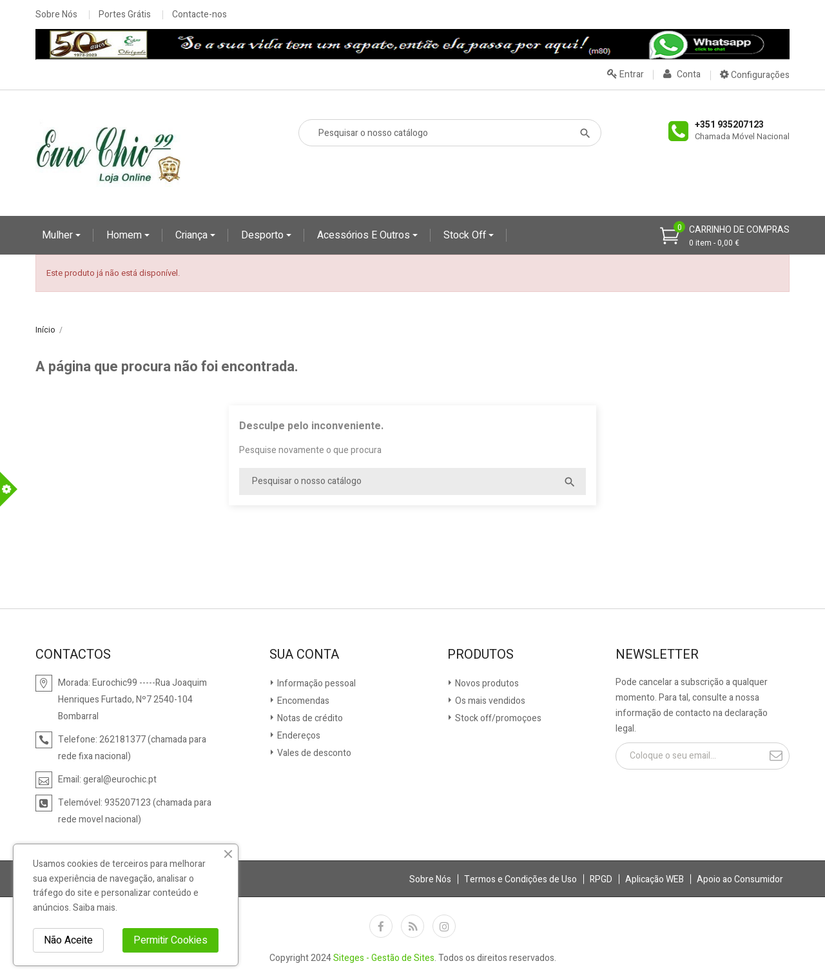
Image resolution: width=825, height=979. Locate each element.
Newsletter (657, 655)
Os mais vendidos (489, 701)
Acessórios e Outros (364, 235)
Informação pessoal (315, 683)
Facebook (381, 926)
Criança (192, 235)
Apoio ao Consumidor (740, 879)
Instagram (444, 926)
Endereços (297, 735)
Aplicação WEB (654, 879)
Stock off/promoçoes (497, 718)
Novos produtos (486, 683)
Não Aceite (68, 940)
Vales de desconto (313, 753)
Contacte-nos (199, 14)
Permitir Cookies (170, 940)
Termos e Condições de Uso (520, 879)
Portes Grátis (125, 14)
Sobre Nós (56, 14)
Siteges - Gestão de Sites (383, 958)
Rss (412, 926)
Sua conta (304, 655)
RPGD (601, 879)
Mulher (58, 235)
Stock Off (466, 235)
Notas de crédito (309, 718)
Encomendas (302, 701)
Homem (125, 235)
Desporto (263, 235)
